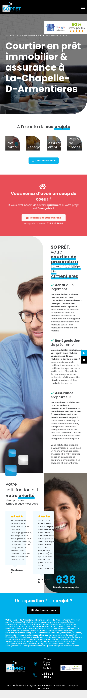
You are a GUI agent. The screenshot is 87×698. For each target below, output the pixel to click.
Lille (11, 635)
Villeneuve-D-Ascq (20, 645)
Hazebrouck (62, 630)
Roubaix (64, 639)
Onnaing (16, 639)
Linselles (17, 635)
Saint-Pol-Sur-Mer (62, 641)
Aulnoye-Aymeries (58, 622)
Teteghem (42, 643)
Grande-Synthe (12, 630)
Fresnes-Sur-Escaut (70, 628)
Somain (33, 643)
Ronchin (50, 639)
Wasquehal (47, 645)
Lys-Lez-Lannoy (48, 635)
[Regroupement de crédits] (74, 149)
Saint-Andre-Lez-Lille (44, 641)
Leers (7, 635)
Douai (67, 626)
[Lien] (11, 7)
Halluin (33, 630)
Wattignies (58, 645)
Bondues (20, 624)
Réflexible (43, 688)
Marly (75, 635)
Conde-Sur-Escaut (22, 626)
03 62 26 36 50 (46, 210)
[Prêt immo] (12, 149)
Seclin (14, 643)
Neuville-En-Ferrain (73, 637)
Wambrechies (35, 645)
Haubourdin (42, 630)
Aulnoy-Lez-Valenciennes (38, 622)
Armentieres (16, 622)
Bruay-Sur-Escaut (32, 624)
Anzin (7, 622)
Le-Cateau (76, 633)
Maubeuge (27, 637)
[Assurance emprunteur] (54, 149)
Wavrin (76, 645)
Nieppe (8, 639)
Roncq (57, 639)
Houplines (9, 633)
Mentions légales (27, 685)
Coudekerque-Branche (42, 626)
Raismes (42, 639)
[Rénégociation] (33, 149)
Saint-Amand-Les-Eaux (23, 641)
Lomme (25, 635)
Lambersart (66, 633)
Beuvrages (10, 624)
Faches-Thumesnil (43, 628)
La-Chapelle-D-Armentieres (35, 633)
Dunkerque (19, 628)
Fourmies (57, 628)
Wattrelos (68, 645)
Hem (71, 630)
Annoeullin (75, 620)
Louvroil (37, 635)
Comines (9, 626)
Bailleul (70, 622)
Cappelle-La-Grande (59, 624)
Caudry (72, 624)
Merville (36, 637)
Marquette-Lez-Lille (13, 637)
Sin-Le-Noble (24, 643)
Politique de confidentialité (51, 685)
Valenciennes (63, 643)
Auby (24, 622)
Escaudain (30, 628)
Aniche (67, 620)
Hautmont (52, 630)
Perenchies (32, 639)
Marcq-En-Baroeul (64, 635)
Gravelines (24, 630)
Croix (55, 626)
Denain (61, 626)
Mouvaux (60, 637)
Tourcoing (52, 643)
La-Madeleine (54, 633)
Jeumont (19, 633)
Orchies (23, 639)
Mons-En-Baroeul (47, 637)
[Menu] (83, 7)
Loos (31, 635)
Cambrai (45, 624)
